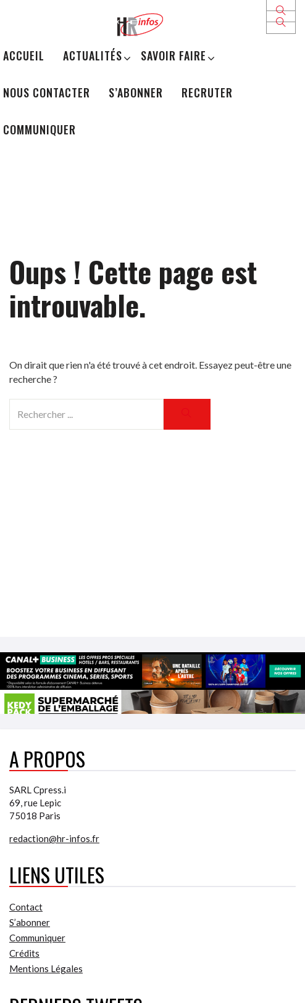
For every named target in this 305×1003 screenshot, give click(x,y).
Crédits (24, 953)
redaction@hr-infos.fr (54, 838)
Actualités (92, 55)
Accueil (23, 55)
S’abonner (136, 92)
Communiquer (39, 129)
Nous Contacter (46, 92)
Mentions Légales (46, 968)
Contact (26, 906)
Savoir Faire (173, 55)
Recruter (207, 92)
